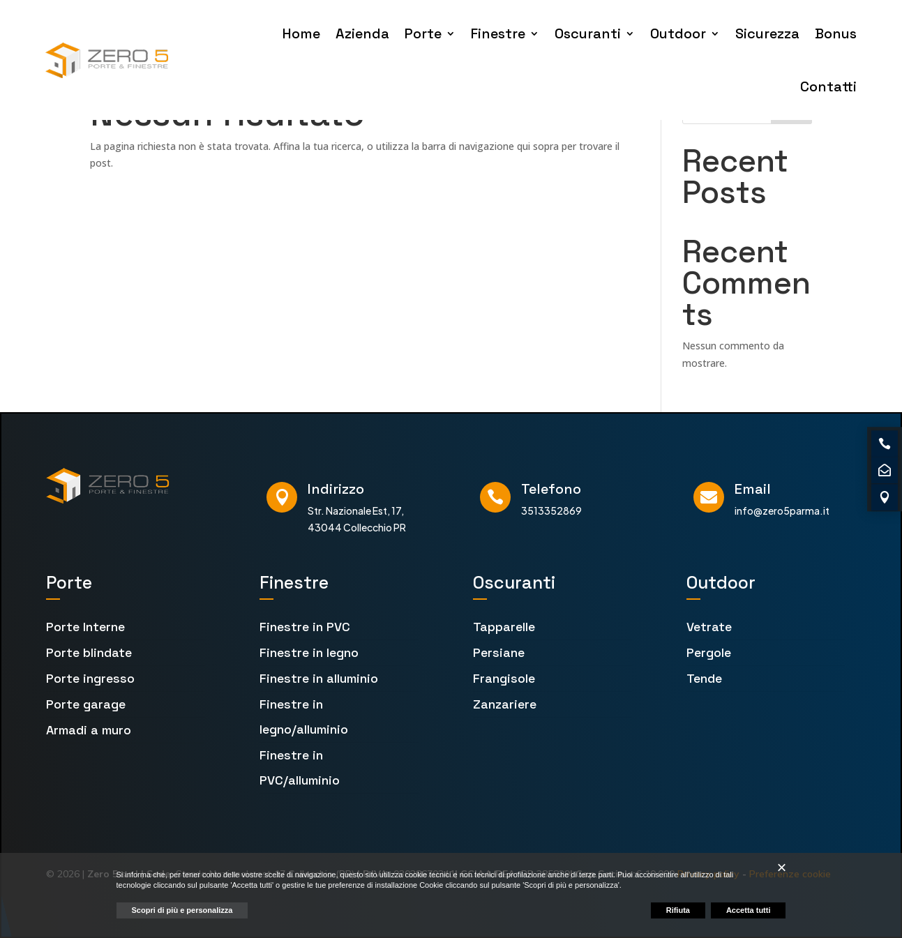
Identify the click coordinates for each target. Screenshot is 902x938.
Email (753, 489)
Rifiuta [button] (678, 910)
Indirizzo (336, 489)
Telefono (551, 489)
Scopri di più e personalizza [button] (182, 910)
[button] (781, 867)
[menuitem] (125, 627)
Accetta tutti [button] (748, 910)
